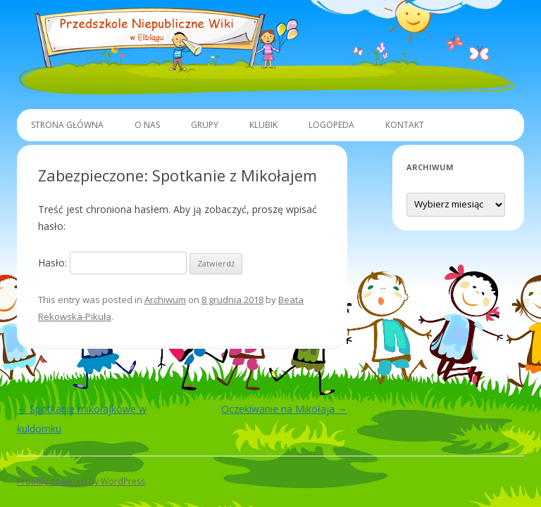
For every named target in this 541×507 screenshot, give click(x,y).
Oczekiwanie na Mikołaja (284, 409)
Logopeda (331, 125)
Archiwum (165, 299)
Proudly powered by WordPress (81, 481)
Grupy (204, 125)
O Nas (147, 125)
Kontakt (404, 125)
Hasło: (112, 262)
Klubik (263, 125)
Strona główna (67, 125)
